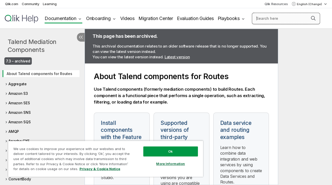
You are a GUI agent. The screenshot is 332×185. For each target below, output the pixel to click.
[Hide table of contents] (81, 37)
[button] (313, 18)
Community (30, 4)
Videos (127, 18)
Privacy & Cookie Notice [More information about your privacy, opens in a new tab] (99, 169)
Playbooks (229, 18)
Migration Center (155, 18)
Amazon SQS (19, 122)
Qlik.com (11, 4)
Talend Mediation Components (32, 45)
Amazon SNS (19, 112)
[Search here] (286, 18)
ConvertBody (19, 179)
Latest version (177, 56)
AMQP (13, 131)
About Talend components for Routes (39, 73)
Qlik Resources (276, 4)
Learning (49, 4)
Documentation (60, 18)
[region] (104, 159)
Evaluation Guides (195, 18)
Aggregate (17, 84)
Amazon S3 (18, 93)
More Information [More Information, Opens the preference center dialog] (168, 164)
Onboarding (98, 18)
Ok (168, 151)
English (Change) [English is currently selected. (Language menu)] (310, 4)
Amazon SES (19, 103)
